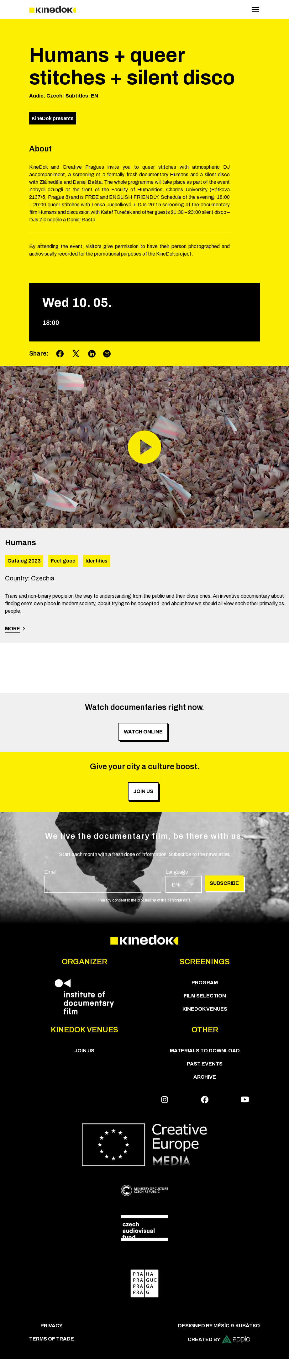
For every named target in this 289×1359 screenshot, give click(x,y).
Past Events (205, 1063)
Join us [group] (143, 791)
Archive (204, 1077)
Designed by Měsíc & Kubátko (219, 1325)
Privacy (51, 1325)
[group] (102, 880)
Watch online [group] (143, 731)
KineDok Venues (204, 1009)
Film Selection (205, 995)
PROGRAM (205, 982)
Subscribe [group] (224, 883)
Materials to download (205, 1050)
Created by (219, 1339)
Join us (84, 1050)
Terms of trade (51, 1338)
